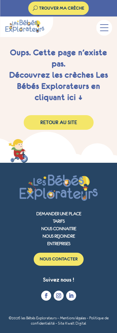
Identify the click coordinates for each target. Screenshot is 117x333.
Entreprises (58, 243)
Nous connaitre (58, 228)
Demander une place (58, 213)
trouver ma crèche (61, 8)
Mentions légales (73, 318)
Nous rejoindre (58, 236)
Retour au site (58, 122)
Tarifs (59, 221)
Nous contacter (59, 258)
